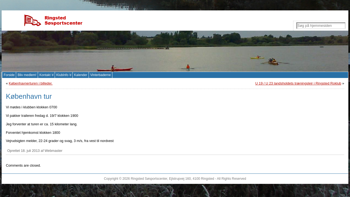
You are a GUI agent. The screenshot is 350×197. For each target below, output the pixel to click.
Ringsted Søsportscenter (149, 179)
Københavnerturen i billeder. (30, 83)
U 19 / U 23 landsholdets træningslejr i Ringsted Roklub (298, 83)
